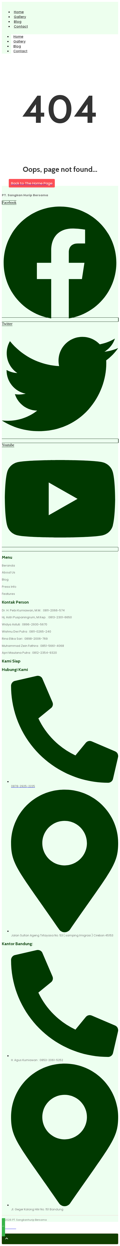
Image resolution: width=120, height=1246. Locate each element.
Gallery (20, 16)
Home (19, 12)
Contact (21, 26)
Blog (17, 21)
